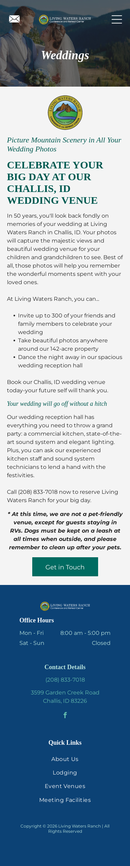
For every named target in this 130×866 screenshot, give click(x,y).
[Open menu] (117, 19)
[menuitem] (65, 759)
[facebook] (65, 716)
